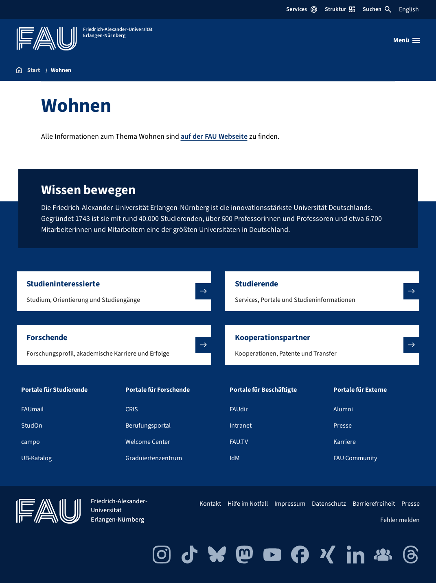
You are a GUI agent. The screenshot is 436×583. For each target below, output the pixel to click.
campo (30, 441)
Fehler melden (400, 519)
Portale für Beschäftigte (263, 389)
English (409, 9)
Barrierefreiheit (374, 503)
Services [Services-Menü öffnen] (301, 9)
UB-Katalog (36, 458)
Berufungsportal (148, 425)
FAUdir (239, 409)
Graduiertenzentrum (153, 458)
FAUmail (32, 409)
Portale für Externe (360, 389)
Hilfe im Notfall (248, 503)
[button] (114, 291)
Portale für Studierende (54, 389)
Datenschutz (329, 503)
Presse (342, 425)
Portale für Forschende (157, 389)
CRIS (131, 409)
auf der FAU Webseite (214, 136)
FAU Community (355, 458)
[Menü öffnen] (406, 40)
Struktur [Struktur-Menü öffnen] (340, 9)
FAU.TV (239, 441)
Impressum (289, 503)
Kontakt (210, 503)
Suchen (377, 9)
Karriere (344, 441)
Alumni (343, 409)
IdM (235, 458)
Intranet (241, 425)
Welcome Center (147, 441)
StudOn (31, 425)
